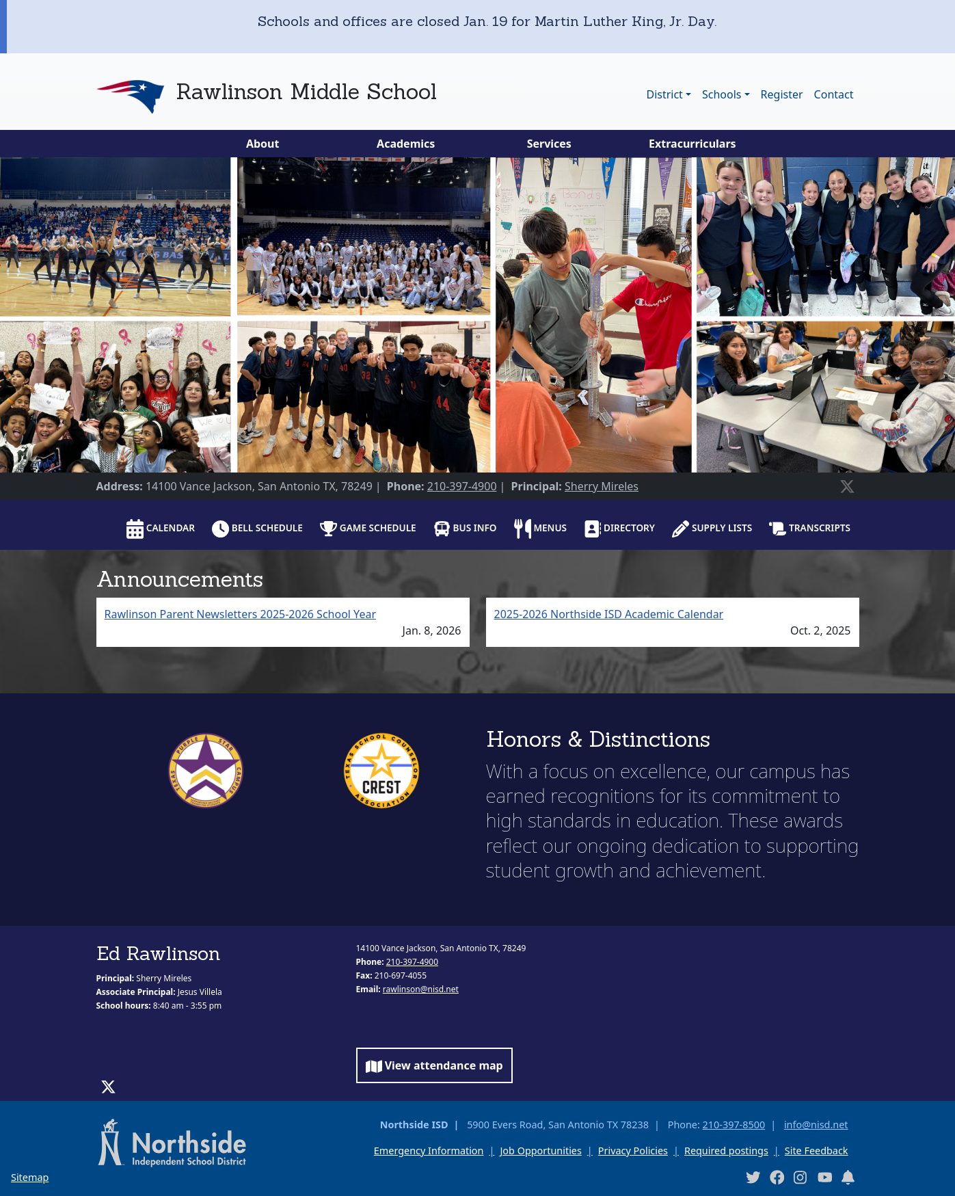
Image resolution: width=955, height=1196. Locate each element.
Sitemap (30, 1177)
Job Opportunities (540, 1150)
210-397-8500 (734, 1124)
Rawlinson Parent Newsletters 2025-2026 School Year (241, 614)
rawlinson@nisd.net (421, 989)
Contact (834, 94)
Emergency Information (429, 1150)
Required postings (726, 1150)
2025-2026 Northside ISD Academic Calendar (609, 614)
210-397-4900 (462, 486)
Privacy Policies (633, 1150)
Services (549, 143)
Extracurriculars (692, 143)
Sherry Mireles (601, 486)
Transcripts (809, 528)
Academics (406, 143)
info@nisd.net (816, 1124)
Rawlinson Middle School (306, 91)
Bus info (465, 528)
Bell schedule (257, 528)
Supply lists (712, 528)
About (263, 143)
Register (782, 94)
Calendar (160, 529)
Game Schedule (368, 528)
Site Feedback (816, 1150)
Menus (540, 529)
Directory (619, 528)
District (664, 94)
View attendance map (434, 1066)
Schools (722, 94)
